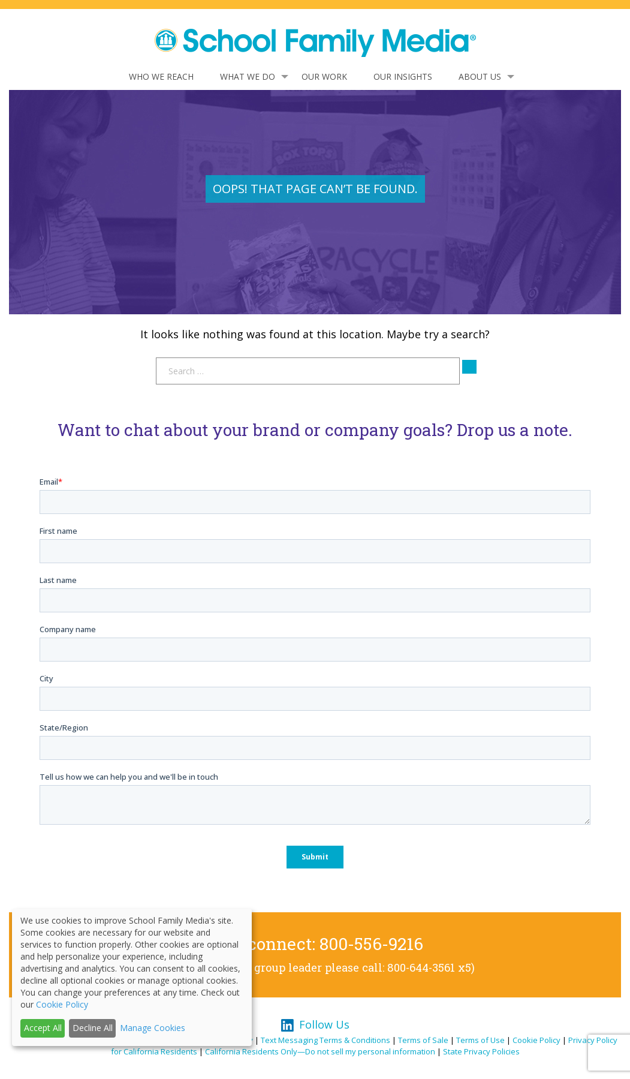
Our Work (324, 76)
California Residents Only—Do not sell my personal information (320, 1051)
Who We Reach (161, 76)
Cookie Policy (536, 1040)
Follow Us (324, 1024)
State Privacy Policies (481, 1051)
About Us (480, 76)
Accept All (43, 1027)
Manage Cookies (152, 1027)
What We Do (247, 76)
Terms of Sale (423, 1040)
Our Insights (402, 76)
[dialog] (132, 977)
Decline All (93, 1027)
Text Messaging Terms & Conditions (325, 1040)
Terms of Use (480, 1040)
